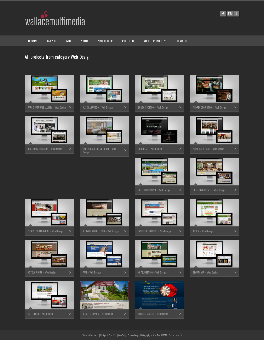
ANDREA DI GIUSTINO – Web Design (210, 107)
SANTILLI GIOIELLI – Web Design (153, 314)
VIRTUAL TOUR (104, 41)
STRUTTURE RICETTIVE (155, 41)
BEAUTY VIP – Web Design (205, 272)
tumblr (236, 13)
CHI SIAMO (32, 41)
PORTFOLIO (128, 41)
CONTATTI (181, 41)
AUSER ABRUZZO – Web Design (98, 107)
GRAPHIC (51, 41)
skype (230, 13)
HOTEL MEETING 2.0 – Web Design (154, 190)
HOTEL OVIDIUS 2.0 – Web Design (209, 190)
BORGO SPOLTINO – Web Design (153, 107)
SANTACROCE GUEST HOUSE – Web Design (99, 150)
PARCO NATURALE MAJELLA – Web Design (47, 107)
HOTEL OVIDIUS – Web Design (42, 272)
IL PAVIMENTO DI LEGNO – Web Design (101, 231)
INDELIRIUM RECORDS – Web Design (45, 149)
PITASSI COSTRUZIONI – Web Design (45, 231)
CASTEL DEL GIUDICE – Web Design (154, 231)
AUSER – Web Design (203, 231)
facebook (223, 13)
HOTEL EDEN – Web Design (40, 314)
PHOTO (84, 41)
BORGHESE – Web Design (150, 149)
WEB (68, 41)
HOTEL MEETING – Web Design (152, 272)
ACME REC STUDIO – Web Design (208, 149)
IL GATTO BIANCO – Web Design (98, 314)
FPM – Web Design (92, 272)
